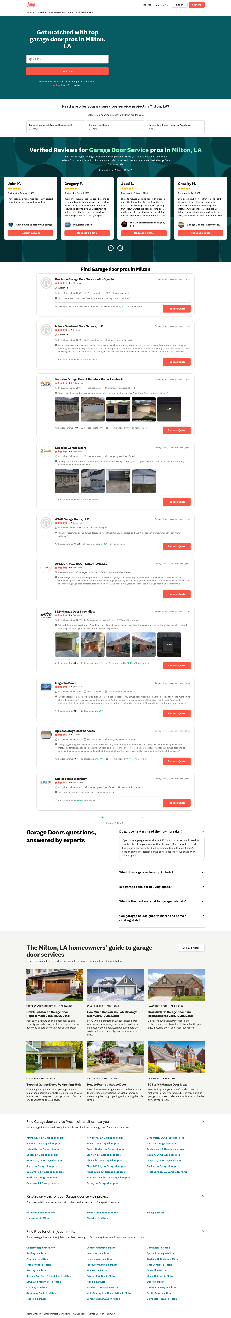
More (70, 12)
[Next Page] (142, 817)
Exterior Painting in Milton (101, 1276)
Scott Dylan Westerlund (41, 1006)
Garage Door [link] (79, 1313)
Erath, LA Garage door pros (42, 1177)
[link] (11, 225)
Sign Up (196, 4)
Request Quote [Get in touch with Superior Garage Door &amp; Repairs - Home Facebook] (176, 430)
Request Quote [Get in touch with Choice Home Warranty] (176, 802)
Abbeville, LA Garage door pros (104, 1160)
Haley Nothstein (158, 1006)
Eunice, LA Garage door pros (163, 1166)
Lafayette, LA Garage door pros (44, 1149)
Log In (179, 4)
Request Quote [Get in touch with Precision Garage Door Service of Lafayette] (176, 308)
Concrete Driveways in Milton (103, 1298)
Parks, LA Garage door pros (102, 1183)
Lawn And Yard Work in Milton (43, 1281)
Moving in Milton (96, 1281)
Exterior (42, 12)
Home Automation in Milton (102, 1212)
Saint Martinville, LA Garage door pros (108, 1177)
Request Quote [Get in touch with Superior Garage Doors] (176, 501)
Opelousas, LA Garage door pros (165, 1149)
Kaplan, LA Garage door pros (163, 1154)
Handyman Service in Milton (103, 1287)
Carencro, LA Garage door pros (44, 1183)
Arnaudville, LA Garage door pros (106, 1172)
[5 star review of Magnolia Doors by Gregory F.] (87, 208)
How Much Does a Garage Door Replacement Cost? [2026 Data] (48, 1014)
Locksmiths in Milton (38, 1218)
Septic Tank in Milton (159, 1293)
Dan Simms (154, 1078)
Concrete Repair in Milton (40, 1247)
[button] (67, 409)
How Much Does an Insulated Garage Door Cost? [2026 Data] (112, 1014)
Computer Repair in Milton (162, 1298)
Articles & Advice (84, 12)
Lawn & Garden (57, 12)
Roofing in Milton (36, 1253)
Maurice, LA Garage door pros (43, 1143)
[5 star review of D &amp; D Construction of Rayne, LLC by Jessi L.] (143, 208)
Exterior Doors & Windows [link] (57, 1313)
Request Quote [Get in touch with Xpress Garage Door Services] (176, 761)
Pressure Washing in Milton (102, 1264)
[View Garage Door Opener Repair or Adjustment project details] (175, 126)
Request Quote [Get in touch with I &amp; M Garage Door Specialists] (176, 665)
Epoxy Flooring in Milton (161, 1253)
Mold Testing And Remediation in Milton (109, 1293)
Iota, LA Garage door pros (161, 1143)
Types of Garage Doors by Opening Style (53, 1084)
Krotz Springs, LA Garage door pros (167, 1172)
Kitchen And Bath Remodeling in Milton (48, 1276)
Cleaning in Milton (36, 1287)
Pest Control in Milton (159, 1264)
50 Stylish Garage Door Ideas (167, 1084)
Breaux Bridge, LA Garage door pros (107, 1149)
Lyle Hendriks (95, 1006)
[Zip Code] (67, 59)
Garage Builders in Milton (40, 1212)
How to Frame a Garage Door (106, 1084)
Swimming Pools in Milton (41, 1293)
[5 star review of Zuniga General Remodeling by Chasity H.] (200, 208)
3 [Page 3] (128, 817)
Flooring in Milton (36, 1298)
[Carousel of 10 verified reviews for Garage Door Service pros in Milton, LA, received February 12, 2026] (115, 199)
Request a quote (30, 233)
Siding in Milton (155, 1212)
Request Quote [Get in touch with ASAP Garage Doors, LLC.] (176, 546)
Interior (31, 12)
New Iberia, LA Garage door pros (105, 1137)
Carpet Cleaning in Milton (161, 1287)
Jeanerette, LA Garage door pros (165, 1137)
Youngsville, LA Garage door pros (45, 1137)
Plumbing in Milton (37, 1259)
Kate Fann (32, 1078)
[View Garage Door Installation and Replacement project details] (55, 126)
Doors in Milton (155, 1281)
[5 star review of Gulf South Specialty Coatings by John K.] (30, 208)
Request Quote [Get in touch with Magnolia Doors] (176, 713)
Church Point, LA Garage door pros (106, 1166)
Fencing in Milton (36, 1270)
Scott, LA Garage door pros (41, 1166)
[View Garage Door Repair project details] (115, 126)
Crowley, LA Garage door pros (104, 1154)
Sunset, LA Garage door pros (103, 1143)
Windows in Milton (97, 1270)
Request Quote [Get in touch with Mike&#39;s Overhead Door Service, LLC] (176, 362)
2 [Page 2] (115, 817)
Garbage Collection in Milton (163, 1259)
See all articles (191, 947)
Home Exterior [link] (33, 1313)
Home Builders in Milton (160, 1276)
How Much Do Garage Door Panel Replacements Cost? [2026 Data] (170, 1014)
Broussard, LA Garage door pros (44, 1160)
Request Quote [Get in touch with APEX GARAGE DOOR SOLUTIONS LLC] (176, 594)
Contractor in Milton (158, 1247)
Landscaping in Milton (99, 1259)
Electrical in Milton (97, 1218)
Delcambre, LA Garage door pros (45, 1172)
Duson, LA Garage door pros (42, 1154)
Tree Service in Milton (38, 1264)
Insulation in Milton (98, 1253)
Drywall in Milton (157, 1270)
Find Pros (67, 71)
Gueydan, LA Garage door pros (164, 1160)
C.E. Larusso (94, 1078)
